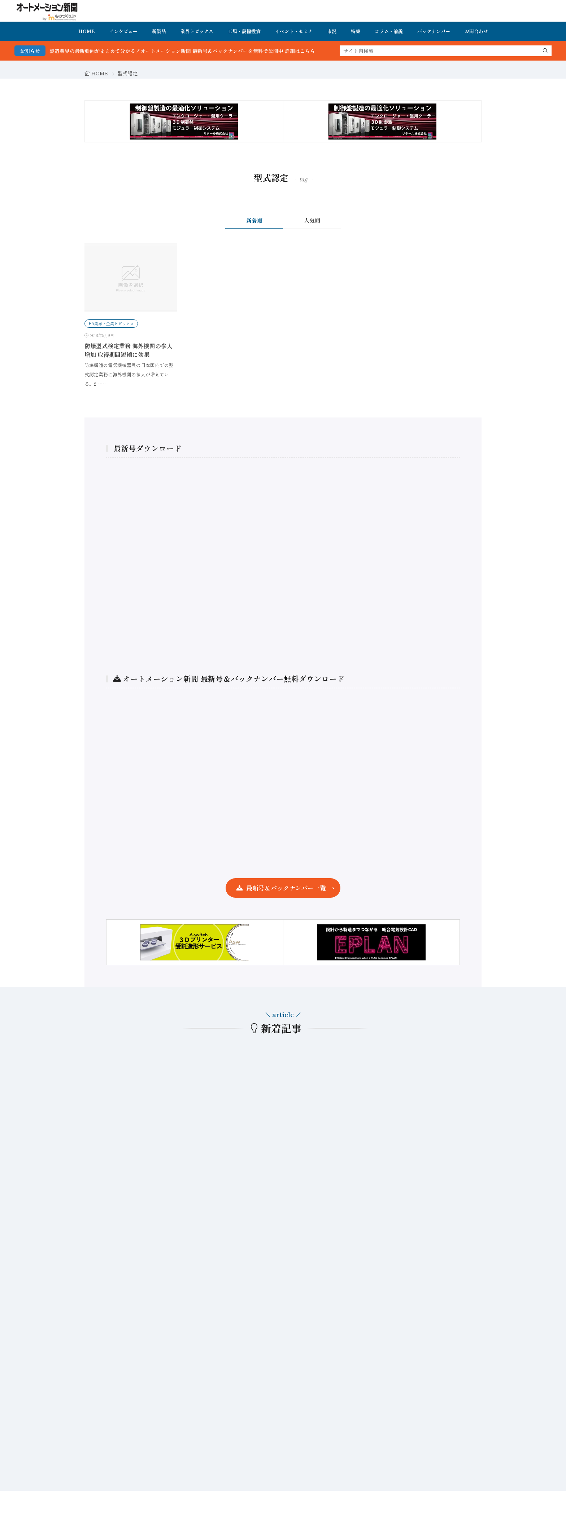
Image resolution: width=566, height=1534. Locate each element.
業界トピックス (196, 31)
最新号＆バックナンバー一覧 (286, 887)
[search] (545, 50)
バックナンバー (433, 31)
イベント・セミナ (294, 31)
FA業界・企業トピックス (111, 323)
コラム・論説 (389, 31)
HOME (86, 31)
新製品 (159, 31)
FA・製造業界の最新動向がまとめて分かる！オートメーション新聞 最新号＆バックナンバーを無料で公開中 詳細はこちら (186, 50)
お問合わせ (476, 31)
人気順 (312, 220)
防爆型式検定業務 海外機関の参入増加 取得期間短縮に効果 (128, 350)
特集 (355, 31)
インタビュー (123, 31)
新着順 (254, 220)
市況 (331, 31)
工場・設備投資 (244, 31)
